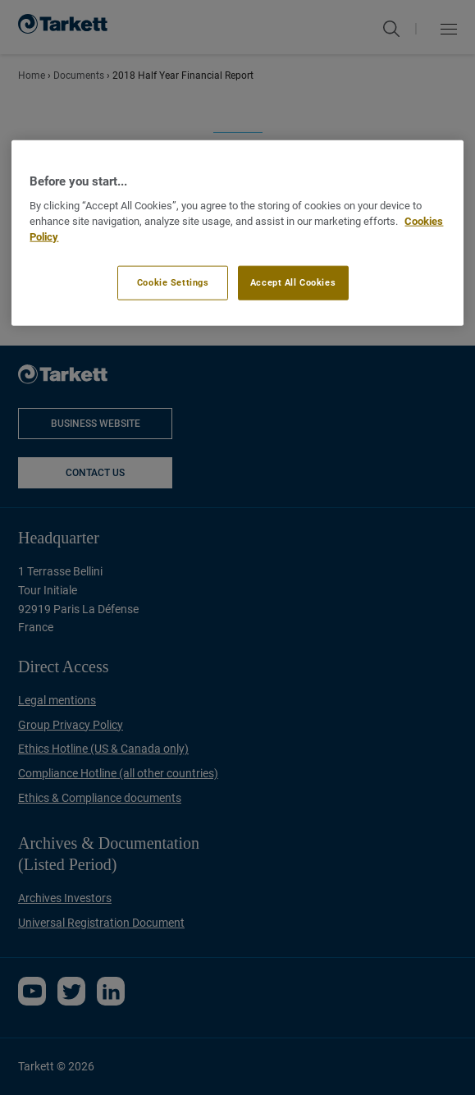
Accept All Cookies (293, 281)
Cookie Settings (173, 281)
